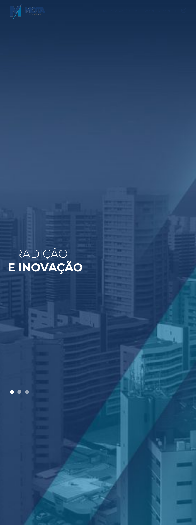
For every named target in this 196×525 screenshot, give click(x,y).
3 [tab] (27, 392)
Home (96, 11)
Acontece (153, 11)
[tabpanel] (98, 262)
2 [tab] (19, 392)
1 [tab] (12, 392)
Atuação (122, 11)
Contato (170, 11)
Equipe (137, 11)
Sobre (108, 11)
